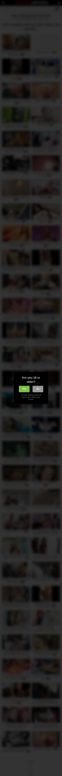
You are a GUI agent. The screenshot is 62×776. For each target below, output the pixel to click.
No (37, 389)
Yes (24, 389)
